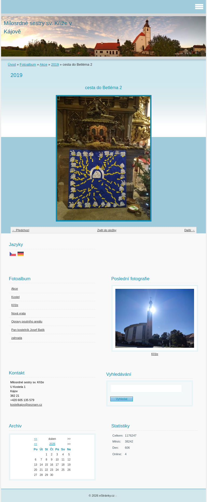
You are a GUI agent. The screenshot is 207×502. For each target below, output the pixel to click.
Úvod (12, 64)
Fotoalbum (28, 64)
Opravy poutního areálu (26, 321)
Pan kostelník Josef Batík (28, 329)
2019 (55, 64)
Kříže (14, 305)
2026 (52, 444)
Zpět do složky (106, 230)
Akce (43, 64)
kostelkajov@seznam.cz (26, 404)
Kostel (15, 297)
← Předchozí (20, 230)
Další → (189, 230)
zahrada (16, 337)
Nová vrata (18, 313)
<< (35, 438)
